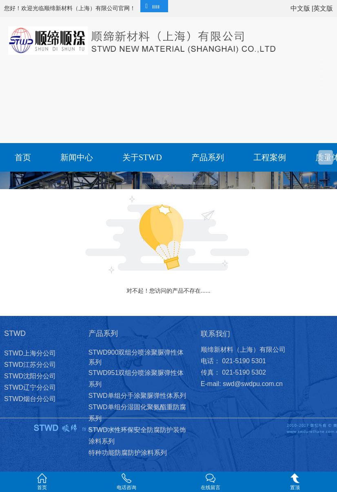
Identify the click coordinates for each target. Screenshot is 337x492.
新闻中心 (76, 157)
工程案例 (269, 157)
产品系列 (207, 157)
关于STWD (142, 157)
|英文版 (322, 8)
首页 (23, 157)
